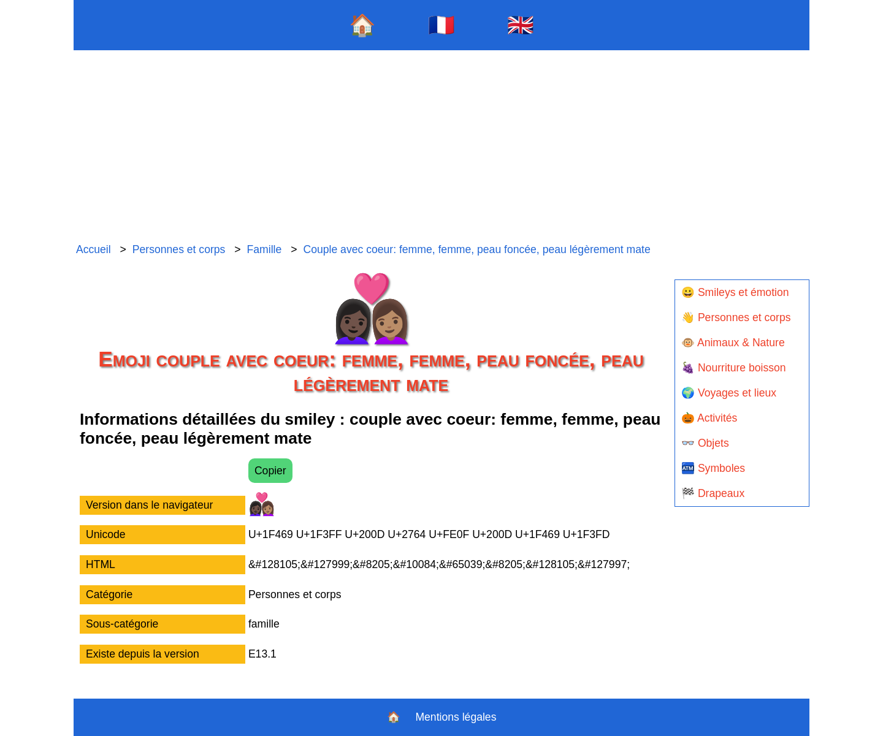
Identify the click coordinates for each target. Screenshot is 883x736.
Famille (264, 249)
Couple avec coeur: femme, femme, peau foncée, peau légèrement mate (476, 249)
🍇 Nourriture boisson (733, 368)
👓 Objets (705, 443)
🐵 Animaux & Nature (733, 342)
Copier (270, 471)
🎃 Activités (709, 418)
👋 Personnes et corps (735, 317)
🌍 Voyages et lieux (728, 393)
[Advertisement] (441, 147)
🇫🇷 (441, 25)
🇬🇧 (520, 25)
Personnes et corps (179, 249)
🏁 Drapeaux (712, 493)
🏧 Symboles (713, 468)
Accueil (93, 249)
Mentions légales (455, 717)
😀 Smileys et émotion (735, 292)
